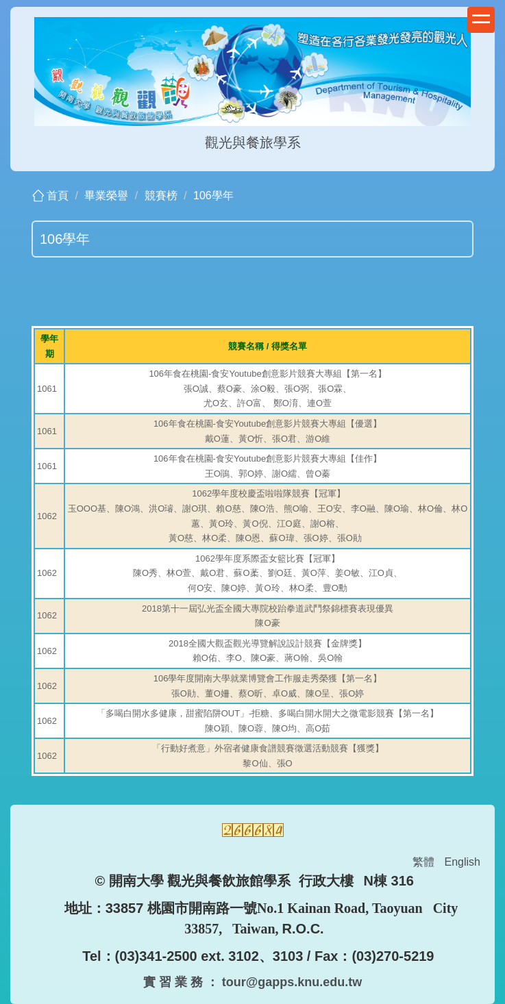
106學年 (213, 195)
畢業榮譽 (106, 195)
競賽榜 (161, 195)
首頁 (58, 195)
